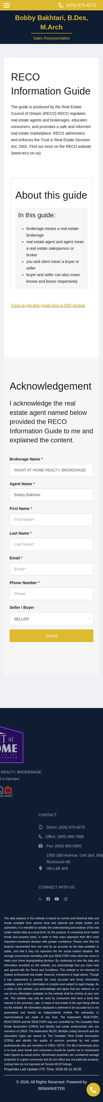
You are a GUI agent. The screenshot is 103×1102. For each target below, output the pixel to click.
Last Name (21, 533)
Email (16, 558)
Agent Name (22, 484)
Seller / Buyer (22, 607)
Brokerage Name (26, 459)
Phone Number (25, 583)
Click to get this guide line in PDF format (48, 305)
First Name (21, 508)
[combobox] (51, 618)
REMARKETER (51, 1088)
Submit (52, 636)
